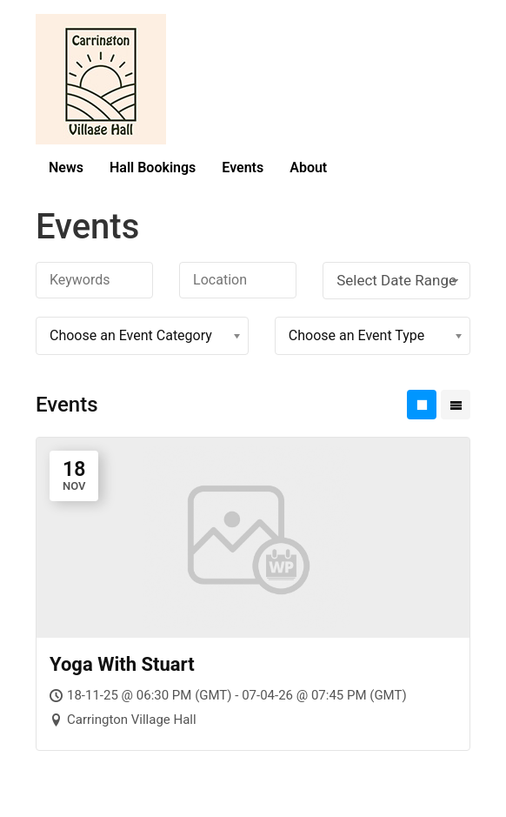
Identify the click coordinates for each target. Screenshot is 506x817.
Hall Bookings (153, 167)
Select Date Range (399, 280)
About (308, 167)
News (66, 167)
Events (242, 167)
